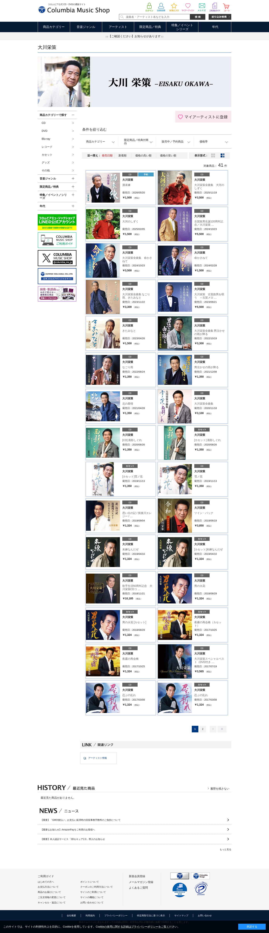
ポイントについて (89, 881)
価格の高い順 (143, 155)
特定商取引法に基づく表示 (151, 915)
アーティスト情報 (97, 758)
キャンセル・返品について (52, 902)
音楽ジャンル (86, 26)
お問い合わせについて (92, 902)
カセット (47, 154)
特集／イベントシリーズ (182, 27)
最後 (222, 729)
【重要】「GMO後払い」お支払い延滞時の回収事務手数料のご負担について (81, 820)
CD (43, 122)
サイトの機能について (92, 897)
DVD (44, 130)
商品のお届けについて (49, 892)
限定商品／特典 (150, 26)
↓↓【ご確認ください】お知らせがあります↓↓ (134, 36)
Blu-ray (46, 138)
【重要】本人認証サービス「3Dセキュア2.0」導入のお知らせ (73, 839)
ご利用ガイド (46, 876)
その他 (46, 170)
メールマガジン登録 (141, 882)
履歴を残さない (219, 788)
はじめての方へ (46, 881)
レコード (47, 146)
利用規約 (90, 915)
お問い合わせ (205, 915)
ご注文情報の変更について (52, 897)
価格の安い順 (168, 155)
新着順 (122, 155)
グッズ (46, 162)
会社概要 (71, 915)
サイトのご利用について (93, 892)
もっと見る (225, 849)
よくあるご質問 (138, 887)
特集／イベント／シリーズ (53, 196)
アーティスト (118, 26)
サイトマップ (181, 915)
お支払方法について (48, 887)
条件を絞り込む (94, 129)
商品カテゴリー (54, 26)
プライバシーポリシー (116, 915)
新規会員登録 (137, 876)
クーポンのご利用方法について (96, 887)
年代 (215, 26)
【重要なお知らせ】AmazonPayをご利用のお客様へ (68, 829)
